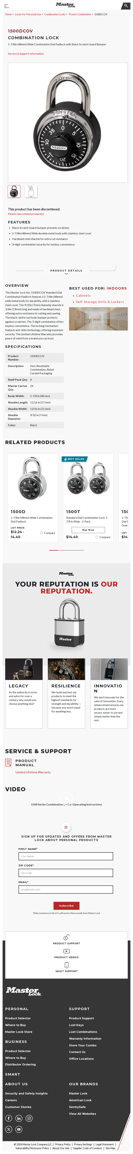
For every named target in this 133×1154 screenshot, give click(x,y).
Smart (12, 1074)
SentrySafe (77, 1107)
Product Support (81, 1018)
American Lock (80, 1100)
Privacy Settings (83, 1144)
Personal (17, 1009)
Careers (11, 1100)
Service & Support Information (26, 53)
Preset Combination (80, 14)
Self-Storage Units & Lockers (100, 302)
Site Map (110, 1148)
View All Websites (82, 1113)
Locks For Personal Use (28, 14)
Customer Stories (18, 1107)
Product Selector (18, 1018)
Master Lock (78, 1093)
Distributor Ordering (20, 1064)
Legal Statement (105, 1144)
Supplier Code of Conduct (87, 1148)
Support (79, 1009)
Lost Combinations (83, 1032)
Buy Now (88, 530)
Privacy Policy (62, 1144)
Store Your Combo (82, 1045)
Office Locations (81, 1058)
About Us (16, 1084)
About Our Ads (60, 1148)
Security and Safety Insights (26, 1093)
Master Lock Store (18, 1032)
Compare (49, 532)
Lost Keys (76, 1025)
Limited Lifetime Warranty (33, 772)
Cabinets (83, 295)
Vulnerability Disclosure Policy (32, 1148)
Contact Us (77, 1052)
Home (8, 14)
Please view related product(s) (26, 213)
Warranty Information (85, 1038)
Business (16, 1042)
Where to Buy (15, 1025)
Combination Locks (54, 14)
